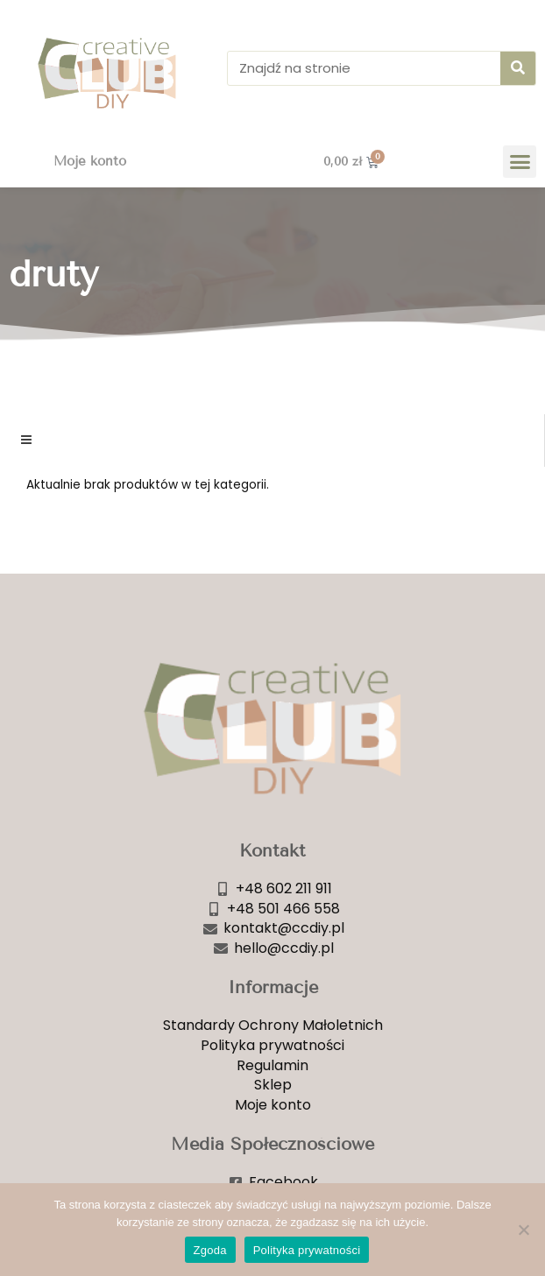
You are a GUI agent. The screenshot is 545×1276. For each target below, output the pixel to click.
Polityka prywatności (307, 1250)
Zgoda (210, 1250)
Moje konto (89, 161)
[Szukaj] (517, 68)
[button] (519, 162)
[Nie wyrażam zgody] (523, 1229)
